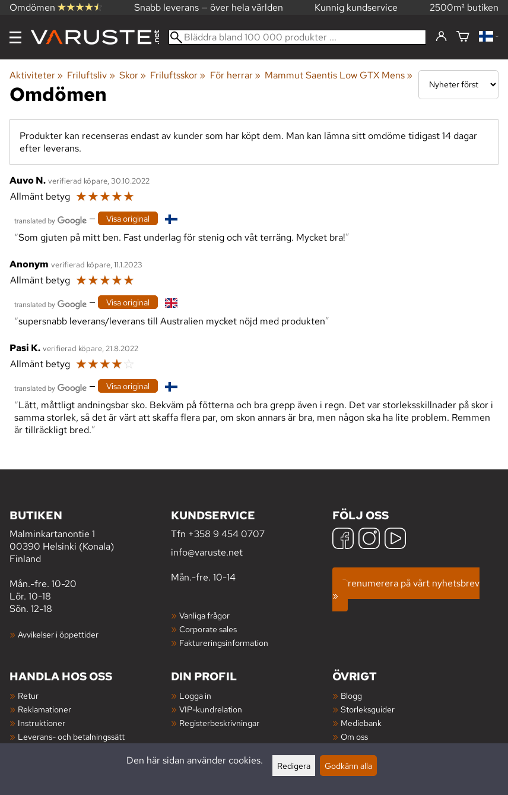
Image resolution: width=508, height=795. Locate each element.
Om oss (354, 736)
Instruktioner (41, 722)
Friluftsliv (91, 75)
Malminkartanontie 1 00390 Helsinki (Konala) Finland (90, 536)
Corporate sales (208, 629)
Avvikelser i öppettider (58, 634)
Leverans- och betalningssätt (71, 736)
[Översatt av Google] (50, 219)
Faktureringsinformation (223, 642)
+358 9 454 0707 (226, 534)
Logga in (195, 695)
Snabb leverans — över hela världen (208, 7)
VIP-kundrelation (210, 709)
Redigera (293, 765)
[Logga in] (441, 37)
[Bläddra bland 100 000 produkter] (297, 37)
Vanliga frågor (204, 615)
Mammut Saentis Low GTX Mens (338, 75)
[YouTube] (395, 540)
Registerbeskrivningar (219, 722)
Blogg (351, 695)
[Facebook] (343, 540)
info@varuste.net (207, 552)
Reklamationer (44, 709)
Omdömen (55, 7)
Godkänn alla (348, 765)
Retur (28, 695)
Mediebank (361, 722)
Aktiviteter (36, 75)
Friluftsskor (177, 75)
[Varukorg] (462, 37)
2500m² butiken (464, 7)
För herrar (235, 75)
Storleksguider (368, 709)
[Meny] (15, 37)
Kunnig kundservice (356, 7)
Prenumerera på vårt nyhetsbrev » (406, 589)
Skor (132, 75)
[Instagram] (369, 540)
